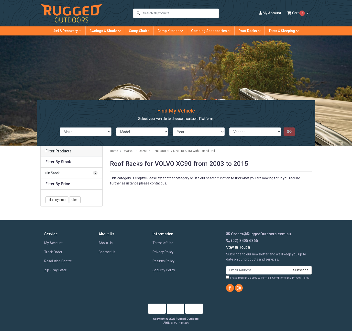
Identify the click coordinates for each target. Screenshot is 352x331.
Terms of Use (163, 243)
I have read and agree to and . (267, 277)
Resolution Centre (58, 261)
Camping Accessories (211, 31)
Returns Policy (164, 261)
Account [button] (270, 13)
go (289, 132)
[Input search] (180, 13)
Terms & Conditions (273, 277)
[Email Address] (258, 270)
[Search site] (138, 13)
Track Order (53, 252)
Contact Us (107, 252)
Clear (74, 200)
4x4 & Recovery (67, 31)
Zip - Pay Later (55, 270)
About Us (106, 243)
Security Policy (164, 270)
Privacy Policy (163, 252)
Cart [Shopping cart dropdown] (296, 13)
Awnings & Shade (105, 31)
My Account (53, 243)
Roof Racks (250, 31)
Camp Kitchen (170, 31)
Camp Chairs (139, 31)
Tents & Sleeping (284, 31)
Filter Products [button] (58, 151)
